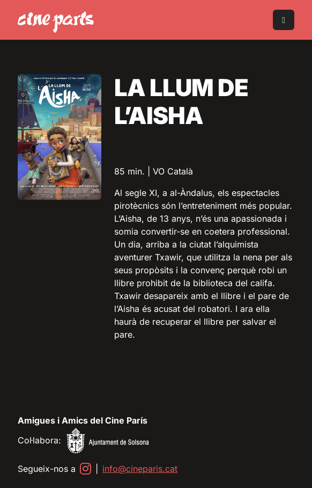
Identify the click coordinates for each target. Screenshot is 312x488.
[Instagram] (85, 468)
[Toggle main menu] (283, 20)
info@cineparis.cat (139, 468)
